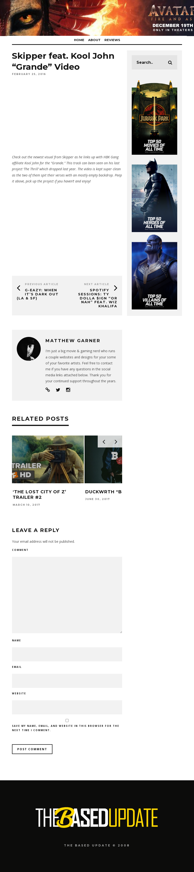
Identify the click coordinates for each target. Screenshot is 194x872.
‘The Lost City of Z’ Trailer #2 (39, 494)
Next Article (96, 284)
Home (79, 40)
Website (19, 693)
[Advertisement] (67, 228)
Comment (20, 550)
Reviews (112, 40)
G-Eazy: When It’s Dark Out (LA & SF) (38, 294)
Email (17, 667)
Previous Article (41, 284)
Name (16, 640)
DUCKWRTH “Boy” (108, 491)
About (94, 40)
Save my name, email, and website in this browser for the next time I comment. (65, 728)
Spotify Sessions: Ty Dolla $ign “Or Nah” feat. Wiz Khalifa (97, 298)
